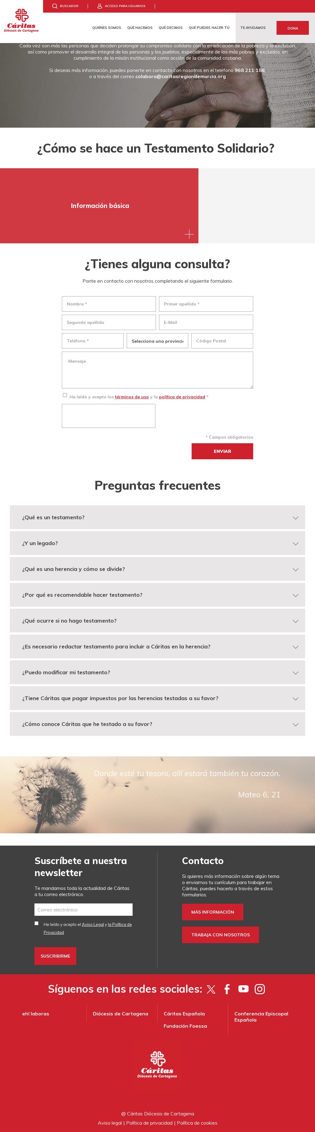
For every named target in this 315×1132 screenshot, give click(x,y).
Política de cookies (197, 1123)
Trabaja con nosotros (220, 935)
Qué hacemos (140, 28)
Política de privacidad (149, 1123)
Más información (212, 912)
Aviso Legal (93, 924)
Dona (293, 28)
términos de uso (132, 397)
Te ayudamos (253, 28)
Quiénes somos (106, 28)
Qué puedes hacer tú (209, 28)
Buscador (69, 6)
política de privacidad (182, 397)
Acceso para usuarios (125, 6)
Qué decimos (171, 28)
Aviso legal (110, 1123)
